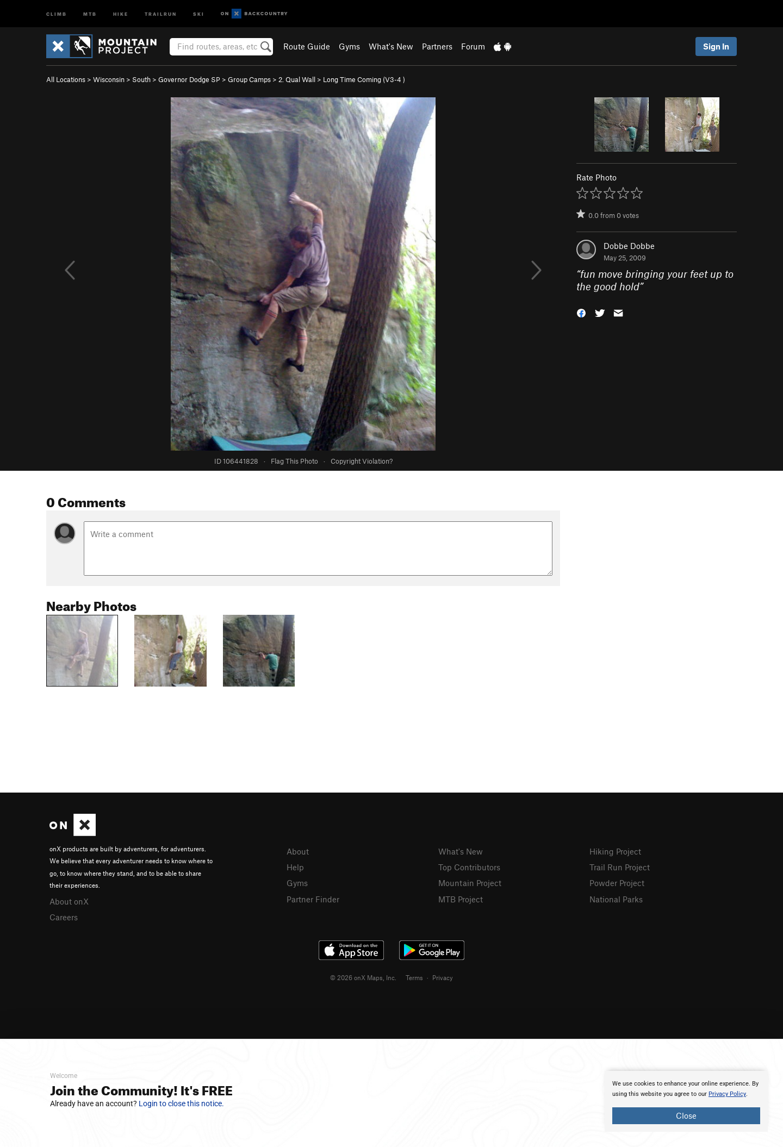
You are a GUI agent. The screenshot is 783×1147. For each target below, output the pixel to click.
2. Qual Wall (296, 79)
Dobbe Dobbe (629, 246)
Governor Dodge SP (189, 79)
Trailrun (161, 13)
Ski (198, 13)
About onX (69, 901)
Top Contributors (469, 867)
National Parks (616, 899)
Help (295, 867)
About (298, 851)
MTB (90, 13)
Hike (120, 13)
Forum (473, 46)
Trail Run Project (619, 867)
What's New (391, 46)
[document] (686, 1101)
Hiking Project (615, 851)
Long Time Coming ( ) (364, 79)
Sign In (716, 46)
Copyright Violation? (362, 461)
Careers (63, 917)
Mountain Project (469, 883)
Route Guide (306, 46)
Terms (414, 977)
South (141, 79)
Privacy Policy (727, 1094)
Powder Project (616, 883)
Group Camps (249, 79)
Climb (56, 13)
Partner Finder (313, 899)
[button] (581, 312)
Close (686, 1115)
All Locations (65, 79)
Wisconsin (109, 79)
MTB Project (460, 899)
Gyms (349, 46)
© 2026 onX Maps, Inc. (363, 977)
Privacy (442, 977)
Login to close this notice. (181, 1103)
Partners (437, 46)
